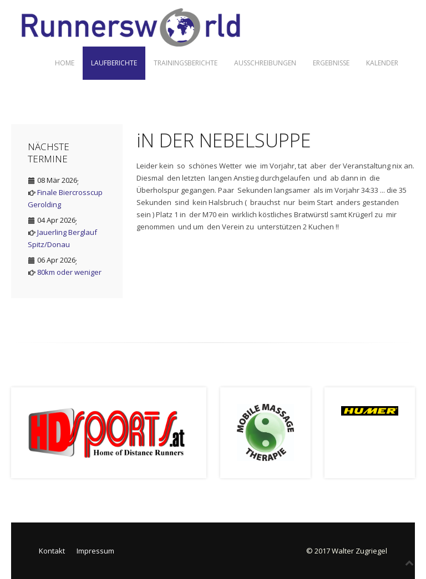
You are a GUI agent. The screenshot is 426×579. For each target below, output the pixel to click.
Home (64, 63)
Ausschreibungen (265, 63)
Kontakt (52, 551)
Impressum (95, 551)
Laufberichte (114, 63)
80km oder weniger (69, 272)
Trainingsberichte (185, 63)
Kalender (382, 63)
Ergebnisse (331, 63)
